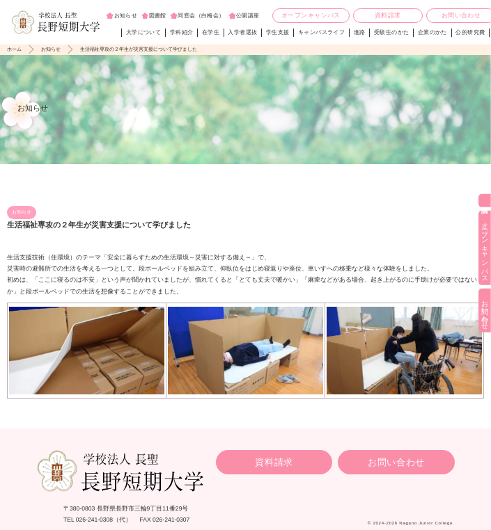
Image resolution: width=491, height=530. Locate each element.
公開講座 (248, 16)
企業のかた (432, 32)
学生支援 (278, 32)
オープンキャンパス (311, 15)
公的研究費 (470, 32)
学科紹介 (182, 32)
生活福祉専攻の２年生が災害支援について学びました (138, 49)
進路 (360, 32)
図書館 (157, 16)
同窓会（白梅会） (201, 16)
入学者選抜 (242, 32)
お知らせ (126, 16)
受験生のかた (391, 32)
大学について (143, 32)
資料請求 (388, 15)
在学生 (210, 32)
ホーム (14, 49)
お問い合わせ (396, 462)
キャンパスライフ (321, 32)
